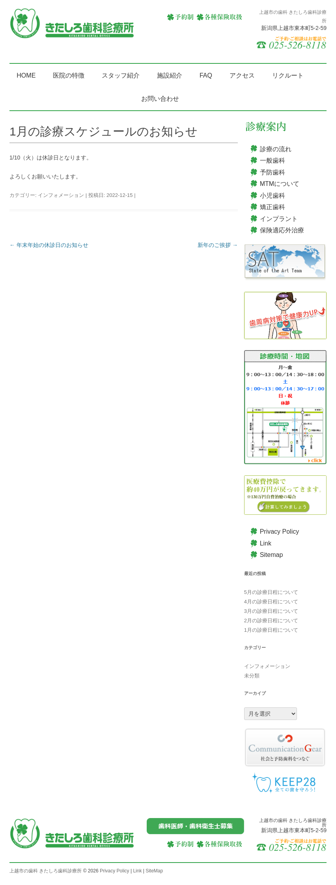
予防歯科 (272, 172)
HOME (26, 75)
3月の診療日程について (271, 611)
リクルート (288, 75)
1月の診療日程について (271, 630)
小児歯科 (272, 195)
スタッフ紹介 (121, 75)
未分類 (251, 676)
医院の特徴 (68, 75)
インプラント (279, 218)
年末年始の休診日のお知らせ (48, 245)
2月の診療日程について (271, 620)
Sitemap (271, 554)
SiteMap (154, 871)
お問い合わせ (160, 98)
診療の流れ (275, 149)
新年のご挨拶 (218, 245)
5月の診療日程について (271, 592)
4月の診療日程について (271, 602)
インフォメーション (61, 195)
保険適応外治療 (282, 230)
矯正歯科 (272, 207)
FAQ (206, 75)
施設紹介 (169, 75)
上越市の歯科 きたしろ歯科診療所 (45, 871)
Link (265, 543)
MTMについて (279, 183)
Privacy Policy (279, 531)
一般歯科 (272, 160)
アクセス (242, 75)
